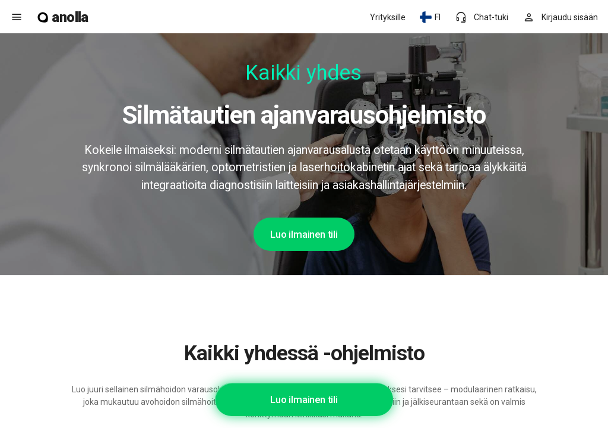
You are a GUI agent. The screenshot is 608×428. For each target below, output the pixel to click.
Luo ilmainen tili (304, 234)
